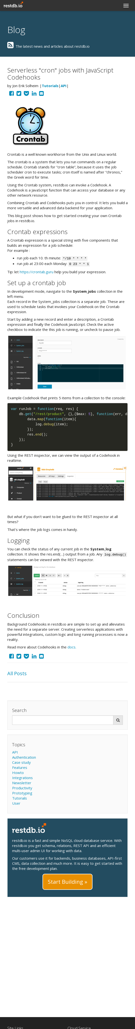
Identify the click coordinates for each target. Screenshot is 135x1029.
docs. (72, 647)
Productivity (22, 787)
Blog (16, 29)
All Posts (17, 673)
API (64, 85)
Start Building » (67, 881)
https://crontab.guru (36, 271)
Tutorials (50, 85)
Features (19, 767)
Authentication (24, 757)
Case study (21, 762)
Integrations (22, 777)
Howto (18, 772)
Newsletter (21, 782)
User (16, 803)
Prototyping (22, 793)
